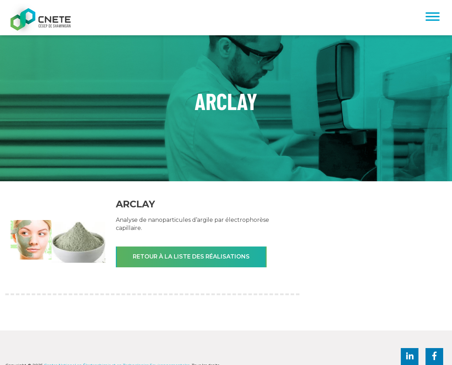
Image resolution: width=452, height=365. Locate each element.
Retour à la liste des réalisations (191, 256)
